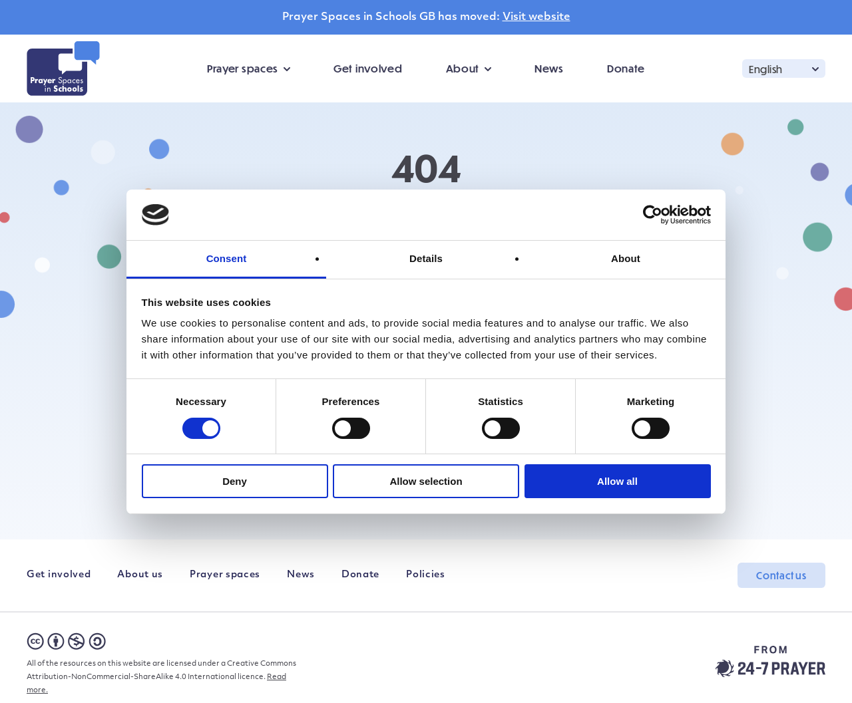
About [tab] (625, 258)
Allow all (617, 481)
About (463, 68)
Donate (626, 68)
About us (140, 575)
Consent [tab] (226, 258)
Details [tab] (426, 258)
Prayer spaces (242, 68)
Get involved (367, 68)
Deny (234, 481)
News (549, 68)
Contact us (781, 575)
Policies (425, 575)
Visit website (536, 17)
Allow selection (425, 481)
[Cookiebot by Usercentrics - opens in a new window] (652, 215)
